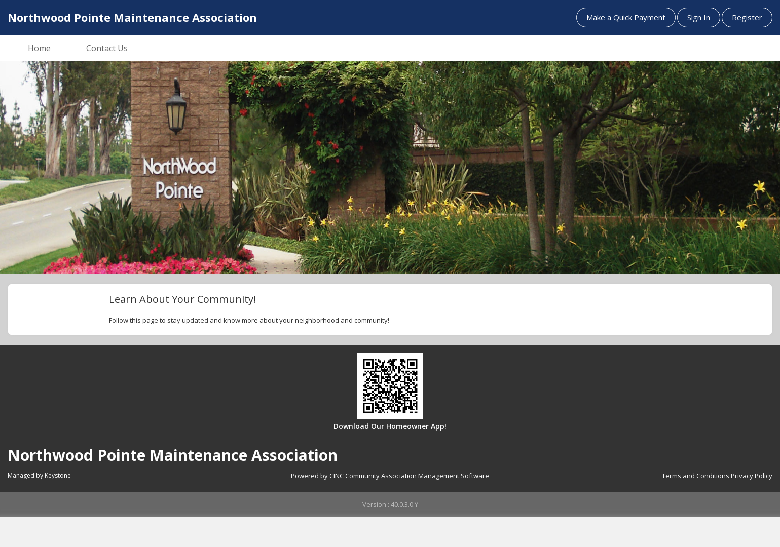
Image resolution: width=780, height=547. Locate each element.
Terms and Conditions (695, 475)
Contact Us (107, 48)
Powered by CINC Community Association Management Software (390, 475)
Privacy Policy (751, 475)
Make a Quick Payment (625, 17)
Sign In (698, 17)
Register (747, 17)
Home (39, 48)
